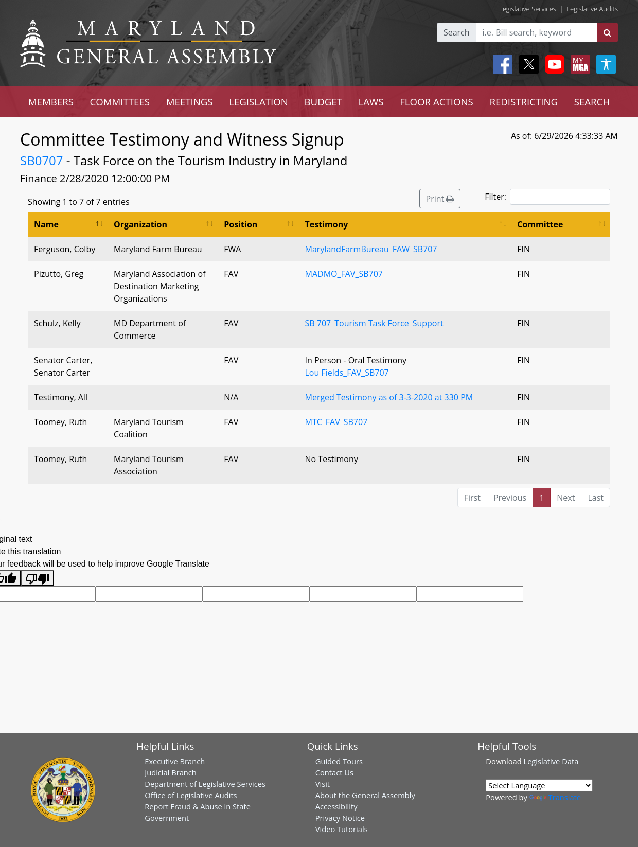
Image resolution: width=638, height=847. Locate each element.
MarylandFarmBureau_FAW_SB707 (371, 249)
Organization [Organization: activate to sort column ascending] (140, 224)
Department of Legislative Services (205, 784)
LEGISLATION (258, 101)
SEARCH (592, 101)
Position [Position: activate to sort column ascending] (240, 224)
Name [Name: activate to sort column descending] (46, 224)
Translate (555, 797)
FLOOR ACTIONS (436, 101)
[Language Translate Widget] (539, 785)
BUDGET (323, 101)
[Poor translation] (37, 578)
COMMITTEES (120, 101)
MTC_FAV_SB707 (336, 422)
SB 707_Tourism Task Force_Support (374, 323)
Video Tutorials (341, 829)
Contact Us (334, 772)
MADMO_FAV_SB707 (344, 273)
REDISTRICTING (523, 101)
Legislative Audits (592, 8)
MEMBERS (51, 101)
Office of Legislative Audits (191, 795)
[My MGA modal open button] (578, 64)
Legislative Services (527, 8)
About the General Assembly (365, 795)
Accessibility (336, 806)
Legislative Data (550, 761)
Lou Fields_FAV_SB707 (347, 372)
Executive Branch (175, 761)
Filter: (547, 197)
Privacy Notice (340, 818)
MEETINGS (189, 101)
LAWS (371, 101)
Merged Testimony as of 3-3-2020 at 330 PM (389, 397)
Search (457, 32)
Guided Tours (339, 761)
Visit (322, 784)
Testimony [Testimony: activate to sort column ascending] (326, 224)
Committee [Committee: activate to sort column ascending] (540, 224)
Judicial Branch (171, 772)
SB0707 (41, 160)
